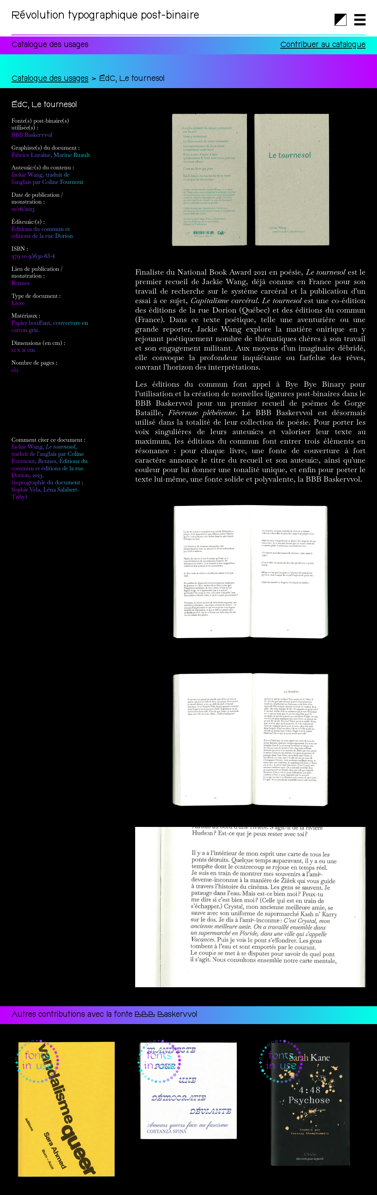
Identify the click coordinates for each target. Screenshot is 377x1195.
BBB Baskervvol (31, 134)
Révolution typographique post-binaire (105, 16)
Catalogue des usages (49, 79)
